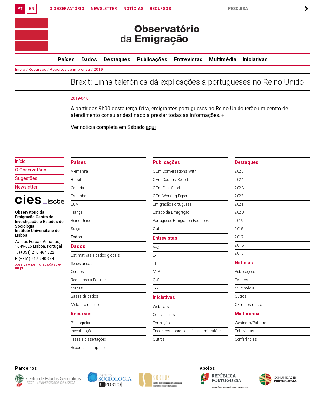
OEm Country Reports (172, 179)
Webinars (161, 306)
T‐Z (156, 288)
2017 (239, 237)
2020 (239, 212)
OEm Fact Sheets (167, 188)
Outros (159, 339)
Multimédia (222, 59)
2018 (239, 229)
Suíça (75, 229)
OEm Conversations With (175, 171)
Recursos (81, 313)
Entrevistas (188, 59)
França (77, 212)
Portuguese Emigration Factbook (181, 220)
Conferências (164, 314)
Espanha (78, 196)
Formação (161, 323)
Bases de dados (84, 296)
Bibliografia (80, 323)
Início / (21, 69)
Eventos (241, 280)
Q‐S (156, 280)
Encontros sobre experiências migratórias (188, 331)
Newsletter (26, 187)
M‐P (156, 271)
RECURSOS (160, 8)
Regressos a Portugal (89, 280)
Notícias (244, 262)
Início (20, 161)
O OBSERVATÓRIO (66, 8)
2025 (239, 171)
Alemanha (79, 171)
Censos (77, 271)
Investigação (81, 331)
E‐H (156, 255)
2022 (239, 196)
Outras (159, 229)
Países (78, 162)
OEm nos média (248, 304)
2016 (239, 245)
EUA (74, 204)
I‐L (155, 263)
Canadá (77, 188)
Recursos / (38, 69)
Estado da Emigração (171, 212)
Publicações (152, 59)
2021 (239, 204)
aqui (151, 127)
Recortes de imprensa (89, 347)
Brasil (76, 179)
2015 (239, 253)
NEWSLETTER (104, 8)
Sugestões (26, 178)
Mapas (77, 288)
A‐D (156, 247)
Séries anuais (82, 263)
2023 (239, 188)
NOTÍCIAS (133, 8)
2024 (239, 179)
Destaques (117, 59)
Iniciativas (255, 59)
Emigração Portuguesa (172, 204)
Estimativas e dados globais (95, 255)
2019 (98, 69)
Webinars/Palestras (252, 323)
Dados (89, 59)
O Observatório (30, 169)
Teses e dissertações (88, 339)
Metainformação (85, 304)
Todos (76, 237)
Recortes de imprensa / (71, 69)
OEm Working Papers (171, 196)
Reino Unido (81, 220)
